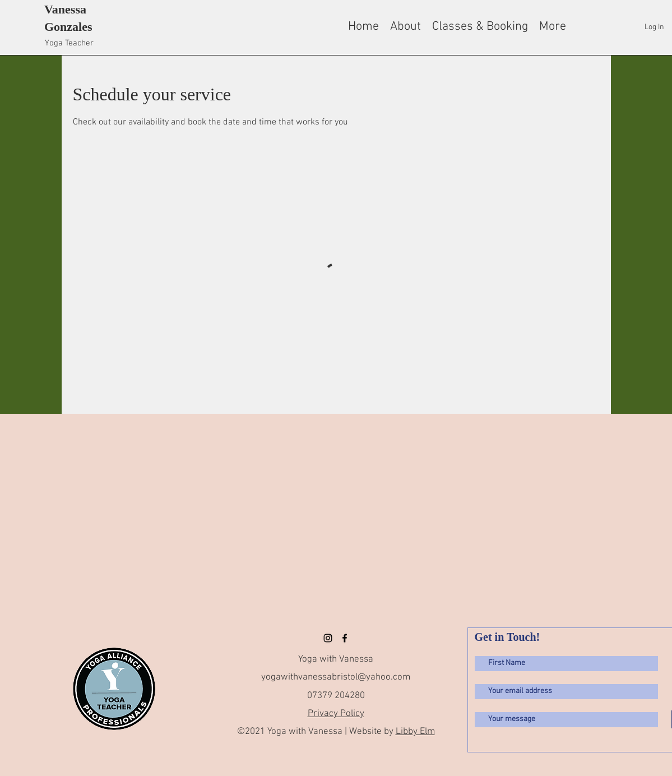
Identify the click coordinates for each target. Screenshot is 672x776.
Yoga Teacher (69, 43)
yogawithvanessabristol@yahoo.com (335, 677)
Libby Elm (415, 731)
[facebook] (344, 638)
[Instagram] (327, 638)
